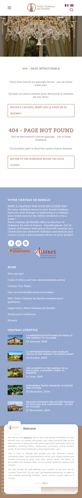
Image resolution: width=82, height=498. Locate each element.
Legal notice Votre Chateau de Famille (31, 308)
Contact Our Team (19, 286)
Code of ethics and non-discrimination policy (36, 279)
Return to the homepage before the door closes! (37, 162)
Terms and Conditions (22, 314)
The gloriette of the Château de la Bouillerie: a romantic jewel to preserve (47, 370)
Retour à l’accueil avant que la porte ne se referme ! (38, 110)
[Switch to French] (66, 5)
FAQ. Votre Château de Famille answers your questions (35, 300)
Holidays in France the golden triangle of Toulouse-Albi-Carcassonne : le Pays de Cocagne (50, 404)
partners (28, 437)
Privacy (12, 320)
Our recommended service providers (31, 292)
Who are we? (16, 273)
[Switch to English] (71, 5)
